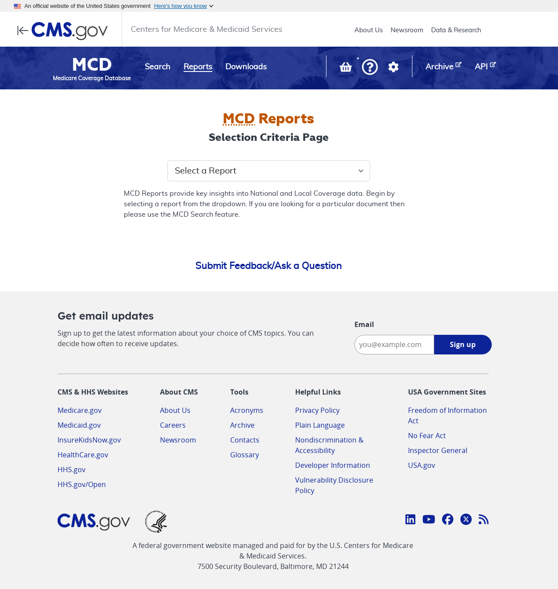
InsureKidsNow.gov (89, 440)
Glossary (244, 455)
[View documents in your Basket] (347, 68)
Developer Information (332, 465)
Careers (173, 425)
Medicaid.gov (79, 425)
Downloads (246, 67)
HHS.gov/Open (82, 484)
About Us (368, 30)
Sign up (463, 344)
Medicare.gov (80, 410)
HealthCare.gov (83, 455)
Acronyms (246, 410)
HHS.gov (71, 469)
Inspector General (437, 450)
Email (364, 324)
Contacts (244, 440)
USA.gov (421, 465)
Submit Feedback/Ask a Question (268, 266)
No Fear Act (427, 435)
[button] (369, 67)
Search (157, 67)
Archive (242, 425)
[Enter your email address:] (394, 344)
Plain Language (320, 425)
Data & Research (456, 30)
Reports (198, 67)
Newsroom (407, 30)
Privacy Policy (317, 410)
